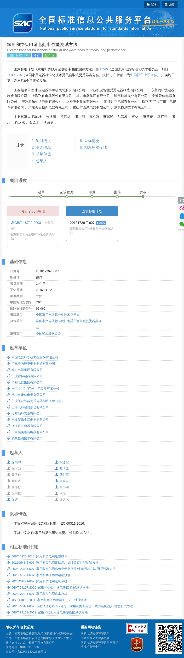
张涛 (12, 499)
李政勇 (62, 481)
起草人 (41, 161)
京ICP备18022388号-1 (31, 651)
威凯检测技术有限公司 (25, 438)
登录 (152, 4)
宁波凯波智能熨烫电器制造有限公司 (34, 401)
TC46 (104, 69)
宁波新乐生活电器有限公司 (28, 419)
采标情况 (91, 141)
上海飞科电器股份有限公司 (28, 407)
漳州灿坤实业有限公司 (25, 413)
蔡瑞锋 (62, 468)
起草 (41, 192)
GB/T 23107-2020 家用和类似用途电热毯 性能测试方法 (48, 587)
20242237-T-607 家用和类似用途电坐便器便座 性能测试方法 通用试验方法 (61, 569)
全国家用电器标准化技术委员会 (58, 315)
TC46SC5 (14, 75)
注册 (170, 4)
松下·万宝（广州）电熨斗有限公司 (33, 388)
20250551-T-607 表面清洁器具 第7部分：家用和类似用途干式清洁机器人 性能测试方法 (70, 606)
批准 (117, 192)
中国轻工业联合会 (143, 75)
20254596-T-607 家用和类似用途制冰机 (37, 581)
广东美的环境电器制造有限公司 (31, 363)
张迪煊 (62, 462)
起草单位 (43, 154)
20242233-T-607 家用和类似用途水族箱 (37, 594)
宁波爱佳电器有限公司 (25, 376)
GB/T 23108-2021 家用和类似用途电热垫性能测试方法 (47, 612)
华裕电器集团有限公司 (25, 382)
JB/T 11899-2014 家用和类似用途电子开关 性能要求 (47, 600)
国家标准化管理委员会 (95, 638)
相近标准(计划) (97, 147)
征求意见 (66, 192)
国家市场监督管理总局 (95, 633)
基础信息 (43, 147)
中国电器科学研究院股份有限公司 (32, 357)
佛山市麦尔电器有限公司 (26, 395)
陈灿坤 (14, 462)
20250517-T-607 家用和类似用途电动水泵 (38, 575)
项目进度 (43, 141)
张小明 (62, 487)
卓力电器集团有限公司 (25, 370)
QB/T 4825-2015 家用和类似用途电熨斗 (37, 556)
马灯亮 (62, 474)
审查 (92, 192)
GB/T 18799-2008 (26, 223)
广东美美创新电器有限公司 (28, 432)
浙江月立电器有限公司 (25, 426)
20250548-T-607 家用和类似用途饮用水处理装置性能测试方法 (52, 562)
